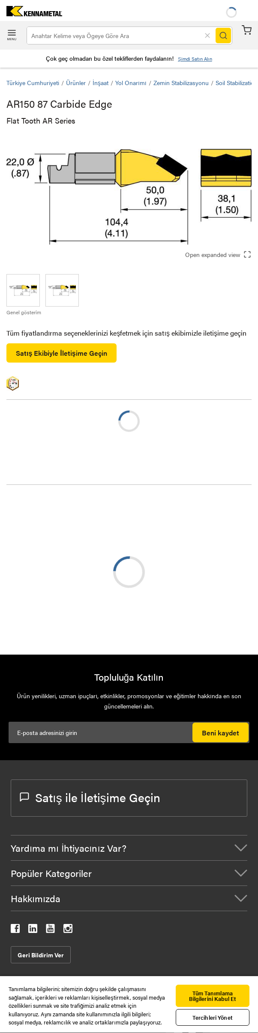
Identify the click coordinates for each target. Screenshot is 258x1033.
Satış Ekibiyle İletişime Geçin (61, 353)
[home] (31, 13)
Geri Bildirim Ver (41, 954)
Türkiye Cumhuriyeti (32, 82)
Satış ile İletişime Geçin (90, 797)
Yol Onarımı (131, 82)
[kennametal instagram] (67, 930)
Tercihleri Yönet (212, 1017)
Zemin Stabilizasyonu (181, 82)
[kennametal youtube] (50, 930)
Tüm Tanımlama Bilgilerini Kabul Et (213, 996)
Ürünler (76, 82)
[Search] (223, 35)
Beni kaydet (220, 733)
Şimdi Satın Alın (195, 59)
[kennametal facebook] (15, 930)
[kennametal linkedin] (32, 930)
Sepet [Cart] (247, 30)
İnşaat (100, 82)
